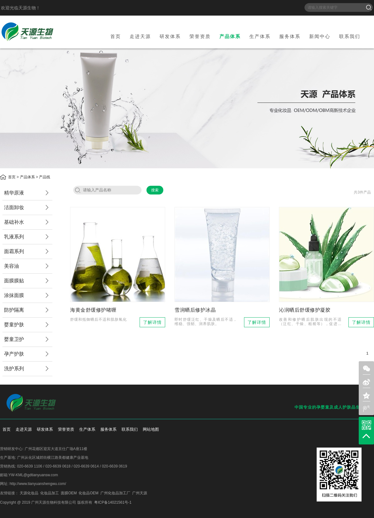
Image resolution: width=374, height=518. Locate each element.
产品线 (44, 177)
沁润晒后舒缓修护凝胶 (304, 310)
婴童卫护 (14, 339)
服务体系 (289, 36)
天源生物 (27, 32)
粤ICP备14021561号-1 (113, 502)
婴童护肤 (14, 324)
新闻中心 (319, 36)
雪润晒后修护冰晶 (195, 310)
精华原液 (14, 192)
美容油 (11, 266)
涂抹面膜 (14, 295)
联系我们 (349, 36)
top (366, 436)
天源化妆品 (29, 493)
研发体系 (170, 36)
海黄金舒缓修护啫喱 (93, 310)
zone (366, 395)
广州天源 (139, 493)
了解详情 (152, 322)
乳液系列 (14, 236)
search (77, 190)
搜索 (368, 7)
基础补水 (14, 222)
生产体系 (260, 36)
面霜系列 (14, 251)
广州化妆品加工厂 (115, 493)
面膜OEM (69, 493)
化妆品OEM (88, 493)
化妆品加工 (49, 493)
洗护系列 (14, 368)
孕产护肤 (14, 354)
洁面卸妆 (14, 207)
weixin (366, 368)
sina (366, 382)
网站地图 (151, 429)
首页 (115, 36)
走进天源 (140, 36)
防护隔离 (14, 310)
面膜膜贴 (14, 280)
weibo (366, 409)
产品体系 (230, 36)
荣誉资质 (200, 36)
